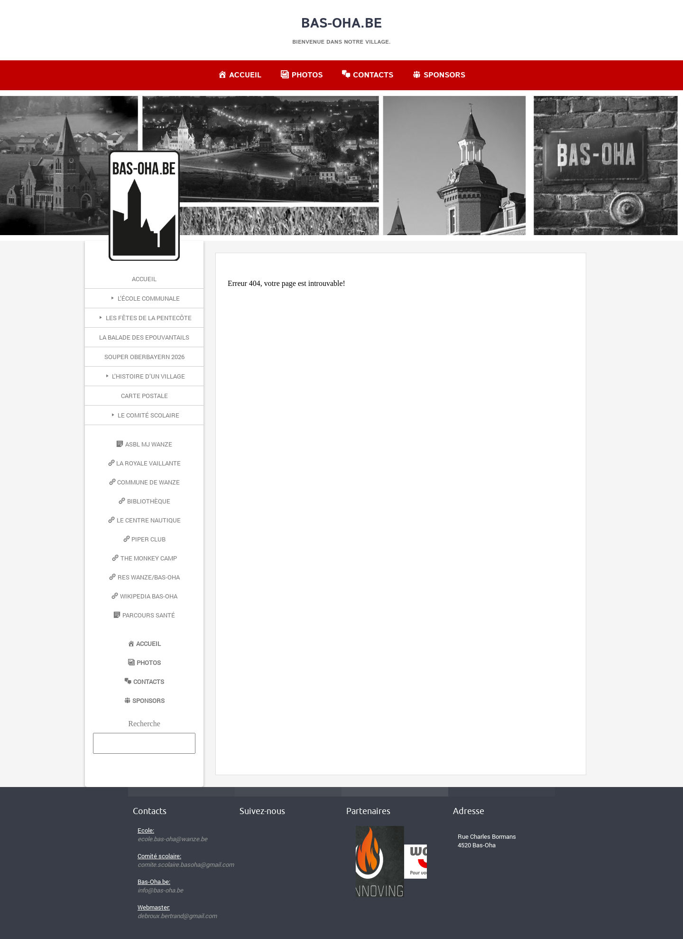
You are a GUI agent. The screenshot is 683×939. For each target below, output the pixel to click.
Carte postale (144, 395)
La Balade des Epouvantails (144, 337)
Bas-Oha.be (341, 23)
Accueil (144, 279)
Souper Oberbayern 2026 (144, 356)
